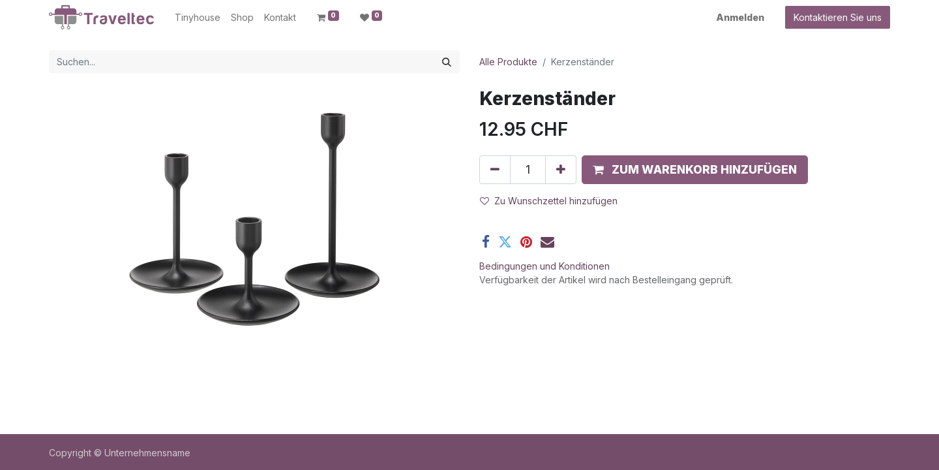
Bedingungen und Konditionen (544, 266)
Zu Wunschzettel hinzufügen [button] (549, 200)
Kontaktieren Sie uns (838, 17)
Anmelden (740, 17)
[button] (695, 169)
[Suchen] (447, 61)
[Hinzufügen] (560, 169)
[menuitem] (198, 17)
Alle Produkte (508, 61)
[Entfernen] (495, 169)
